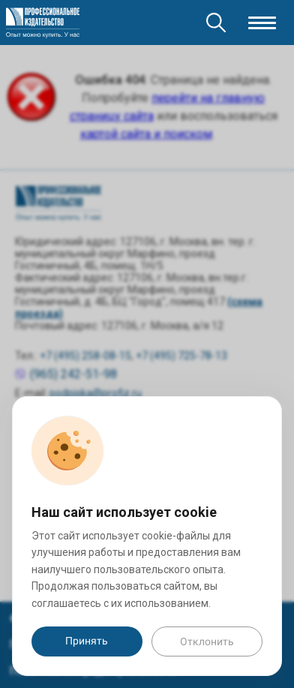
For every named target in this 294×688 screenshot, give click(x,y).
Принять (86, 641)
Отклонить (207, 641)
